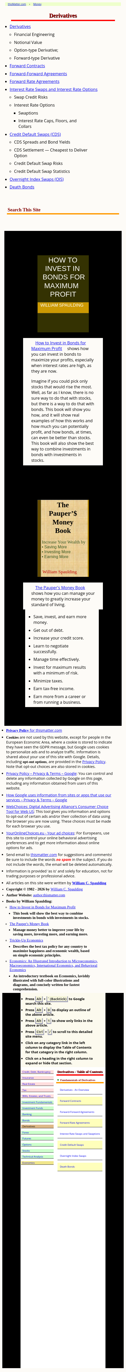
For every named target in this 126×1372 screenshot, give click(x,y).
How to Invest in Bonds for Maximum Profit (58, 345)
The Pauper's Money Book (60, 587)
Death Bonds (22, 187)
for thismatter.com (34, 730)
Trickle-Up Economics (26, 940)
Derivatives (20, 26)
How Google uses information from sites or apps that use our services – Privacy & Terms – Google (58, 797)
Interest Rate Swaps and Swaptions (80, 1133)
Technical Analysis (32, 1156)
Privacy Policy (93, 761)
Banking (27, 1114)
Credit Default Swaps (72, 1145)
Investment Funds (32, 1108)
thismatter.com (44, 854)
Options (26, 1144)
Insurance (28, 1077)
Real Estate (28, 1084)
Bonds (26, 1120)
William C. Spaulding (89, 883)
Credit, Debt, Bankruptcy (36, 1072)
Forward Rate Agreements (35, 81)
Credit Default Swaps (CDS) (35, 134)
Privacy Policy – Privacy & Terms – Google (41, 773)
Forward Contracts (27, 66)
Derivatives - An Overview (74, 1090)
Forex (25, 1132)
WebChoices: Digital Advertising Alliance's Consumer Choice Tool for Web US (57, 809)
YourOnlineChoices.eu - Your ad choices (40, 833)
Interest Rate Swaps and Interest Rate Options (54, 89)
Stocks (26, 1150)
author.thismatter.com (49, 895)
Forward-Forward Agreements (38, 74)
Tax (24, 1090)
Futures (26, 1138)
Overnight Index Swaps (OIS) (37, 179)
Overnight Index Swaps (73, 1156)
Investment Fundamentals (37, 1102)
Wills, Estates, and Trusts (36, 1096)
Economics (28, 1162)
